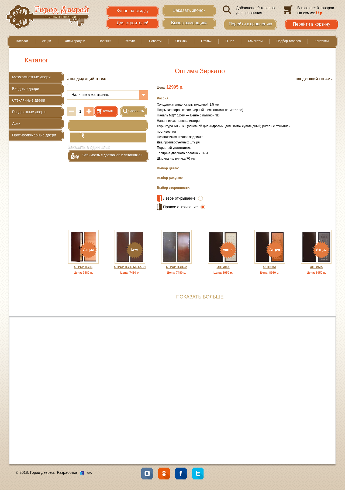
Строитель (83, 267)
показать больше (199, 297)
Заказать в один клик (108, 126)
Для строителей (133, 23)
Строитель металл (130, 267)
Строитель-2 (176, 267)
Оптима (223, 267)
